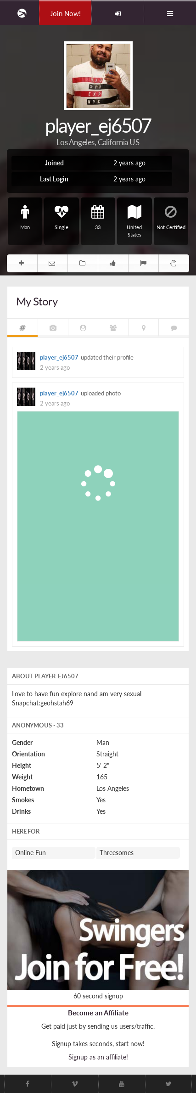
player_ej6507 (59, 357)
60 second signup (98, 996)
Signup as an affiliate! (98, 1057)
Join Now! (65, 13)
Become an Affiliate (98, 1012)
